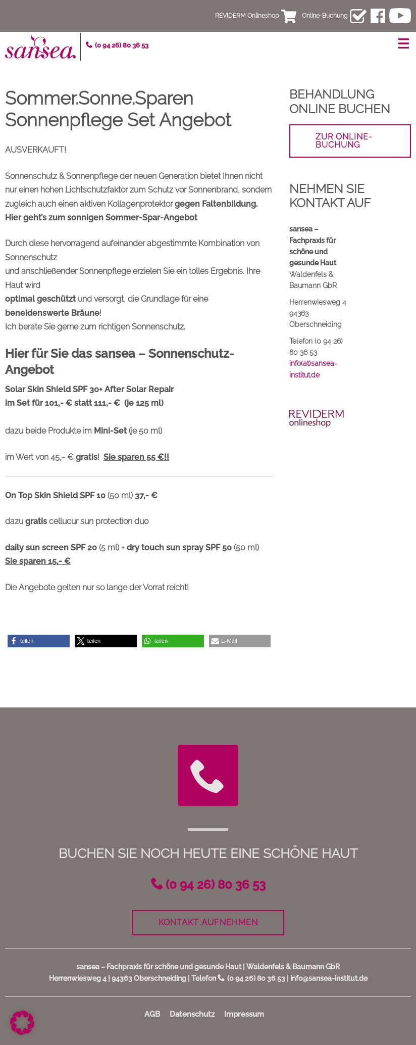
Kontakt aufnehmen (208, 922)
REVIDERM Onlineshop (247, 15)
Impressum (244, 1014)
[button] (39, 641)
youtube (400, 16)
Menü (403, 43)
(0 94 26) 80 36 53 (121, 45)
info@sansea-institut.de (329, 978)
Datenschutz (192, 1014)
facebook (378, 16)
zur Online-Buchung (344, 141)
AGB (152, 1014)
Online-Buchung (324, 15)
